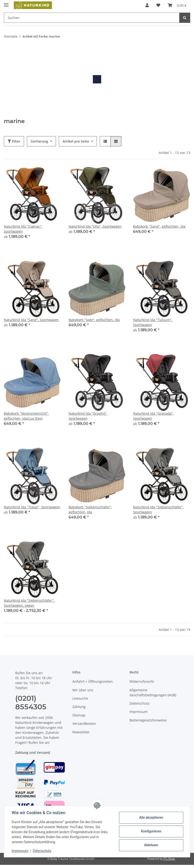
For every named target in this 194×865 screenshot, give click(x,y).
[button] (147, 5)
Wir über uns (82, 690)
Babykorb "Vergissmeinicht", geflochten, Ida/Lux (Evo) (26, 416)
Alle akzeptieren (151, 817)
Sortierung (39, 141)
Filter (14, 141)
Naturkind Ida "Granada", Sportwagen (153, 416)
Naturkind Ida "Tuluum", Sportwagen (152, 322)
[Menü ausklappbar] (6, 3)
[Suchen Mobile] (91, 18)
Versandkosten (84, 723)
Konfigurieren (151, 831)
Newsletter (81, 732)
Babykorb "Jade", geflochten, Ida (94, 319)
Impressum (20, 851)
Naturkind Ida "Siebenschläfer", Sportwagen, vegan (29, 603)
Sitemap (78, 715)
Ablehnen (151, 845)
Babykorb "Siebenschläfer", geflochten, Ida (90, 509)
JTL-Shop (169, 859)
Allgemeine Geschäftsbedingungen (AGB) (152, 692)
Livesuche (80, 698)
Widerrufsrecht (141, 681)
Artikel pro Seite (76, 141)
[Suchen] (184, 18)
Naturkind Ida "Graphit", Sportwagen (88, 416)
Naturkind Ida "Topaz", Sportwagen (32, 507)
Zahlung (78, 706)
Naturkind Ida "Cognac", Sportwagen (23, 229)
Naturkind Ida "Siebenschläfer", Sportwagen (158, 509)
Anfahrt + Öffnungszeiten (92, 681)
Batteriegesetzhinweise (148, 720)
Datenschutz (42, 851)
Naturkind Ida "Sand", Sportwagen (31, 319)
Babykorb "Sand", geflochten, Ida (159, 226)
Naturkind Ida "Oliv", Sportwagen (95, 226)
